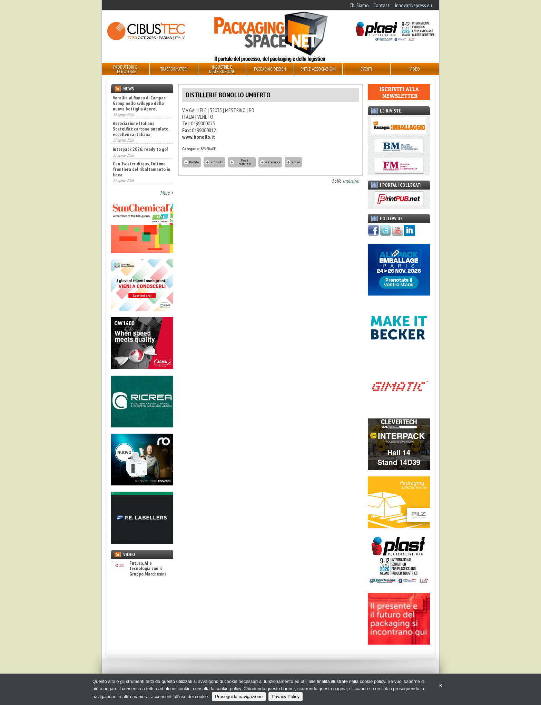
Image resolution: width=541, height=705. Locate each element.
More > (166, 192)
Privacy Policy (285, 696)
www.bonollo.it (198, 136)
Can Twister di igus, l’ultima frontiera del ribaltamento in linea (141, 169)
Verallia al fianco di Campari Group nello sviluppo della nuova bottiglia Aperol (139, 103)
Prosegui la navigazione (239, 696)
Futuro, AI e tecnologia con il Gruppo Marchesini (138, 569)
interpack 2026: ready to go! (140, 149)
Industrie (351, 180)
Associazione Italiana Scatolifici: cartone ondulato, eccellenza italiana (141, 128)
